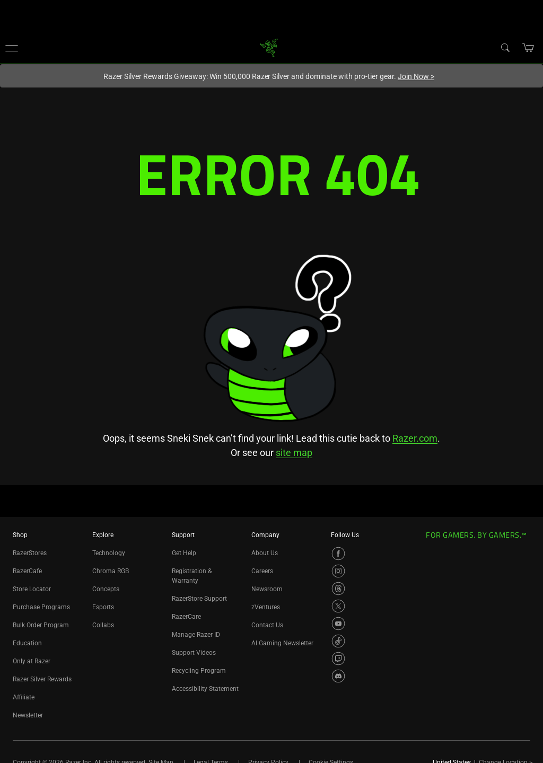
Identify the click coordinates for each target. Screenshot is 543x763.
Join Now (416, 76)
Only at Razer (31, 661)
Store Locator (32, 589)
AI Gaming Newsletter (282, 643)
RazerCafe (27, 571)
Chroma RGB (110, 571)
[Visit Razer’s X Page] (338, 606)
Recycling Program (199, 670)
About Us (264, 553)
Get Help (184, 553)
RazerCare (186, 616)
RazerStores (30, 553)
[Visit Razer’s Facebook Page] (338, 553)
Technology (108, 553)
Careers (262, 571)
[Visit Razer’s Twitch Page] (338, 658)
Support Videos (194, 652)
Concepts (105, 589)
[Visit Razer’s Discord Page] (338, 676)
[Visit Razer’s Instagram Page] (338, 571)
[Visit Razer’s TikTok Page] (338, 641)
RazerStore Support (199, 598)
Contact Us (267, 625)
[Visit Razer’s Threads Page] (338, 588)
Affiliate (23, 697)
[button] (11, 47)
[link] (269, 47)
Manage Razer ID (196, 634)
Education (27, 643)
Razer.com (414, 438)
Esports (103, 607)
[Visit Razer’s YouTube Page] (338, 623)
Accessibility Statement (205, 688)
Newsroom (267, 589)
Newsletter (28, 715)
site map (294, 452)
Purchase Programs (41, 607)
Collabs (103, 625)
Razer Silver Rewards (42, 679)
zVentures (265, 607)
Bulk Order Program (41, 625)
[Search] (505, 47)
